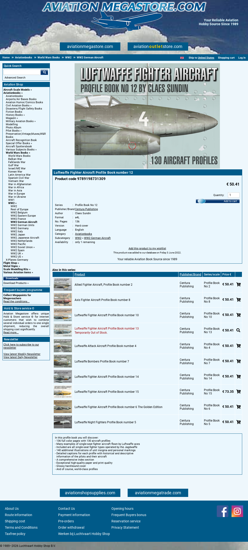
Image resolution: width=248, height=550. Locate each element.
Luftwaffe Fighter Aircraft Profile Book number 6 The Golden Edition (119, 407)
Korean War (15, 171)
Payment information (74, 515)
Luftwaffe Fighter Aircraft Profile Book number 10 (107, 315)
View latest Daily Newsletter (20, 357)
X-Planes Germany (17, 259)
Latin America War (19, 174)
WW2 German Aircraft (24, 222)
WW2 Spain (17, 250)
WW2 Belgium (19, 212)
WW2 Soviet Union (22, 247)
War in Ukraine (17, 196)
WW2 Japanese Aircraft (25, 237)
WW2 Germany (20, 228)
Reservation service (125, 521)
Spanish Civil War (18, 178)
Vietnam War (16, 181)
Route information (18, 515)
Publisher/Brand (190, 274)
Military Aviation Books (20, 121)
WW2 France (18, 218)
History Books (14, 115)
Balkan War (15, 159)
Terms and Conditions (21, 527)
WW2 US (16, 256)
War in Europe (16, 193)
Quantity (218, 195)
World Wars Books (17, 152)
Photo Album (13, 127)
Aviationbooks (12, 92)
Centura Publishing (86, 209)
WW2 (11, 203)
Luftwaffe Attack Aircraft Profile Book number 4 (105, 346)
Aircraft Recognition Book (21, 140)
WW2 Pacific (18, 244)
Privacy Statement (125, 527)
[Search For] (22, 72)
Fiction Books (14, 111)
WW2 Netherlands (21, 241)
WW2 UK (16, 253)
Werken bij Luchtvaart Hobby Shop (84, 534)
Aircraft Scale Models (16, 89)
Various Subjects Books (20, 149)
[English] (182, 57)
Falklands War (16, 162)
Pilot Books (13, 130)
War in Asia (15, 190)
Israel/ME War (17, 168)
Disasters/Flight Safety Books (24, 108)
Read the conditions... (16, 301)
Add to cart (230, 201)
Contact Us (66, 509)
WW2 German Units (22, 225)
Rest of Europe (19, 209)
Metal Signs (10, 266)
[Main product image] (147, 167)
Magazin (11, 118)
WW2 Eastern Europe (23, 215)
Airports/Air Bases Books (21, 99)
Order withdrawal (71, 527)
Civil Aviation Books (18, 105)
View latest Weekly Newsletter (21, 354)
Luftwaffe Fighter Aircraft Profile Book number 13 (107, 328)
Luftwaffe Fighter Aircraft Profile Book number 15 (107, 391)
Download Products (15, 283)
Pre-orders (66, 521)
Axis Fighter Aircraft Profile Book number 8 (102, 300)
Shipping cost (15, 521)
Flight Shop (10, 263)
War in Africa (16, 187)
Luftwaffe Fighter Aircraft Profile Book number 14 (107, 376)
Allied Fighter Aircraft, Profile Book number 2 (103, 284)
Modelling (12, 124)
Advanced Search (15, 77)
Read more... (11, 332)
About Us (12, 509)
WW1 (11, 200)
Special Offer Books (18, 143)
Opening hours (122, 509)
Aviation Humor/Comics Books (24, 102)
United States (206, 57)
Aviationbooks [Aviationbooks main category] (14, 96)
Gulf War (13, 165)
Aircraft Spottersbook (19, 146)
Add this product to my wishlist (147, 248)
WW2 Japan (18, 234)
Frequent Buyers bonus (128, 515)
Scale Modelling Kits (15, 269)
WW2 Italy (17, 231)
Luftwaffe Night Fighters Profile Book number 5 (105, 422)
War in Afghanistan (19, 184)
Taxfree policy (15, 534)
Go (44, 72)
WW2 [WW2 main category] (14, 206)
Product (80, 274)
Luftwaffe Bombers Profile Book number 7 (102, 361)
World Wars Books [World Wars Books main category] (19, 155)
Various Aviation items (17, 272)
